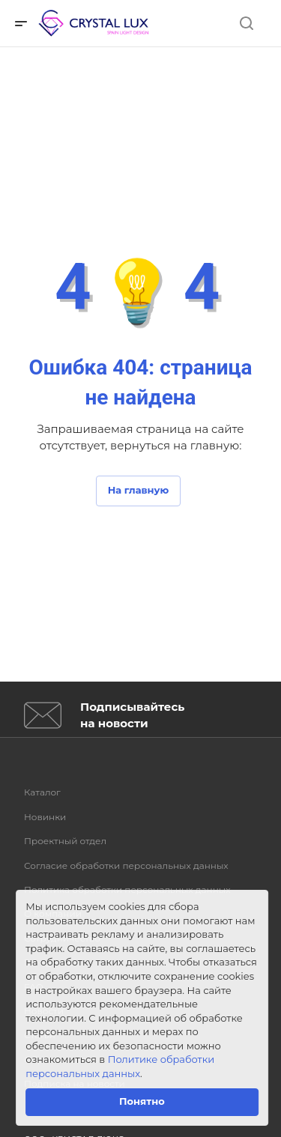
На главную (138, 490)
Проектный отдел (65, 840)
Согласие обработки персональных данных (126, 865)
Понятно (142, 1101)
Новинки (45, 816)
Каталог (42, 792)
